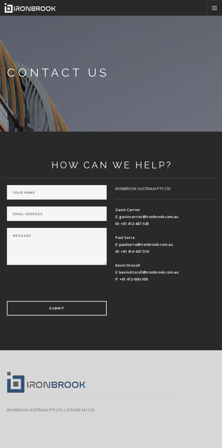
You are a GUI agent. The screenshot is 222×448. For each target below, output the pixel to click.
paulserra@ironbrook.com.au (146, 244)
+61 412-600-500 (133, 279)
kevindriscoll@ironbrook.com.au (149, 272)
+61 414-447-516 (135, 251)
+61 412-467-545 (135, 223)
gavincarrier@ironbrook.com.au (148, 216)
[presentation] (51, 285)
